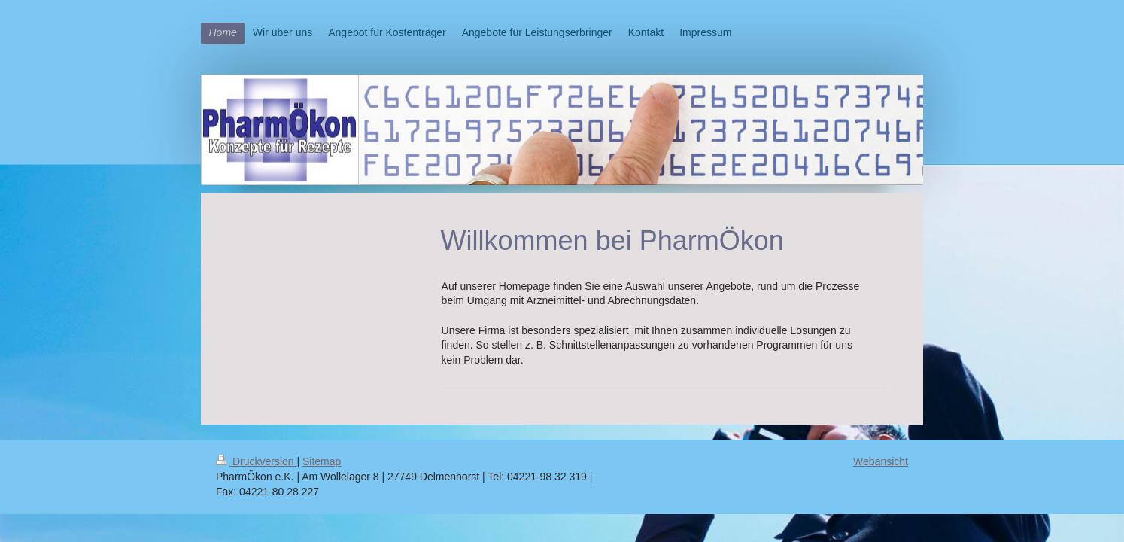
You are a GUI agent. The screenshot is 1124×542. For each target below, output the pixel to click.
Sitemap (321, 461)
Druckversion (256, 461)
